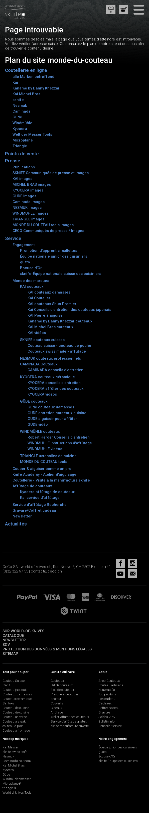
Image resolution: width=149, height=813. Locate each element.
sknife (18, 100)
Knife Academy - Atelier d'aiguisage (44, 474)
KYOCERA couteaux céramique (47, 377)
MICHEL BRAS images (32, 184)
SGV (6, 644)
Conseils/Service (110, 726)
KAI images (22, 178)
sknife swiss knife (15, 752)
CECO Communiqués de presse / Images (48, 230)
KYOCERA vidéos (42, 394)
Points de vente (22, 154)
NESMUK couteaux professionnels (50, 358)
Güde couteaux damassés (51, 407)
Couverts (57, 703)
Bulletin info (106, 721)
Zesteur (56, 699)
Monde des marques (31, 280)
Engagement (24, 245)
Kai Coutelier (39, 298)
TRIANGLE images (28, 219)
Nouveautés (106, 690)
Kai (15, 82)
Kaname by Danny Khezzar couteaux (60, 321)
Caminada (22, 111)
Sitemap (10, 653)
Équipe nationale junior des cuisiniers (53, 256)
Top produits (107, 694)
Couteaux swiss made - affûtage (57, 351)
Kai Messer (11, 747)
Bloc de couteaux (62, 690)
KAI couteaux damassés (49, 292)
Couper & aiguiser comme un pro (42, 468)
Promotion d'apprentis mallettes (48, 250)
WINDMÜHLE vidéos (45, 449)
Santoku (8, 703)
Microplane (23, 140)
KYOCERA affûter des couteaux (56, 388)
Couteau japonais (15, 690)
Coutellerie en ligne (26, 70)
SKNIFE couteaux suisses (42, 340)
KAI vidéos (37, 332)
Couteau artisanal (111, 685)
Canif (6, 685)
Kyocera (20, 128)
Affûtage (57, 712)
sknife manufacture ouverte (70, 726)
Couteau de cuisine (16, 708)
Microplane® (12, 783)
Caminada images (29, 202)
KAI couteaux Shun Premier (52, 304)
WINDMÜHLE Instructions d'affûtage (60, 443)
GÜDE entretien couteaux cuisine (57, 413)
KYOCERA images (28, 190)
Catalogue (13, 635)
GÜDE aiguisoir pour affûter (52, 418)
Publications (24, 167)
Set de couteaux (62, 685)
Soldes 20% (106, 717)
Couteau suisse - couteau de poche (59, 345)
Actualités (16, 524)
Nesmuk (20, 105)
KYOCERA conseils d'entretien (54, 382)
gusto (25, 262)
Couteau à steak (14, 721)
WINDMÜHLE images (31, 213)
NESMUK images (27, 207)
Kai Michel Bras (26, 94)
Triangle (20, 146)
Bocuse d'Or (31, 268)
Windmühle (22, 123)
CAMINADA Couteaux (39, 364)
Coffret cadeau (108, 708)
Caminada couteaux (17, 761)
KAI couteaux (32, 286)
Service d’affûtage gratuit (69, 721)
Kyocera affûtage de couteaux (47, 492)
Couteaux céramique (17, 699)
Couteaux (57, 681)
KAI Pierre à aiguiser (46, 315)
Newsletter (22, 516)
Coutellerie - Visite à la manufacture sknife (51, 480)
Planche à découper (64, 694)
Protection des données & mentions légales (47, 649)
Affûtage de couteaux (32, 486)
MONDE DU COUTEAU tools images (43, 225)
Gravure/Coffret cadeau (34, 510)
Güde (17, 117)
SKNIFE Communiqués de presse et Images (51, 173)
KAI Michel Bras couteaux (50, 327)
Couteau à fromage (16, 730)
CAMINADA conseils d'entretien (55, 370)
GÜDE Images (24, 196)
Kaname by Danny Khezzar (36, 88)
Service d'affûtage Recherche (40, 504)
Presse (12, 161)
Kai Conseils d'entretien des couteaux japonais (69, 309)
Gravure (104, 712)
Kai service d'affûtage (40, 497)
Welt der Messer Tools (32, 134)
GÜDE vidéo (38, 424)
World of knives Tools (17, 792)
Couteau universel (15, 717)
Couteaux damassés (17, 694)
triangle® (9, 788)
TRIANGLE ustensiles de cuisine (48, 456)
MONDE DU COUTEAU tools (43, 461)
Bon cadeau (106, 699)
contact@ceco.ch (46, 571)
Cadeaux (104, 703)
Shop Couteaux (109, 681)
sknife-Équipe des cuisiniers (118, 761)
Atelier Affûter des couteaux (70, 717)
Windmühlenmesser (17, 779)
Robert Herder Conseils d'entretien (59, 437)
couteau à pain (13, 726)
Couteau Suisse (14, 681)
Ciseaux (56, 708)
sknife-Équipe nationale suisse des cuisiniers (60, 273)
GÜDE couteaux (34, 401)
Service (13, 238)
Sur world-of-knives (23, 631)
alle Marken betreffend (33, 76)
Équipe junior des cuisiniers (117, 747)
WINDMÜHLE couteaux (40, 431)
